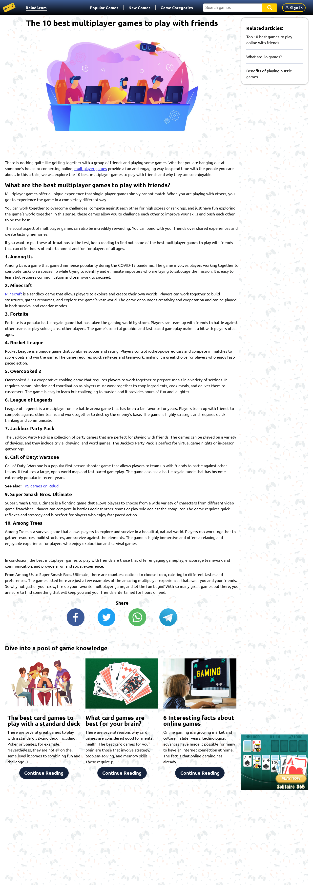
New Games (139, 7)
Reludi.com (36, 7)
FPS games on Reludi (41, 485)
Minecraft (13, 293)
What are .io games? (264, 56)
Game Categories (177, 7)
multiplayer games (90, 168)
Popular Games (104, 7)
